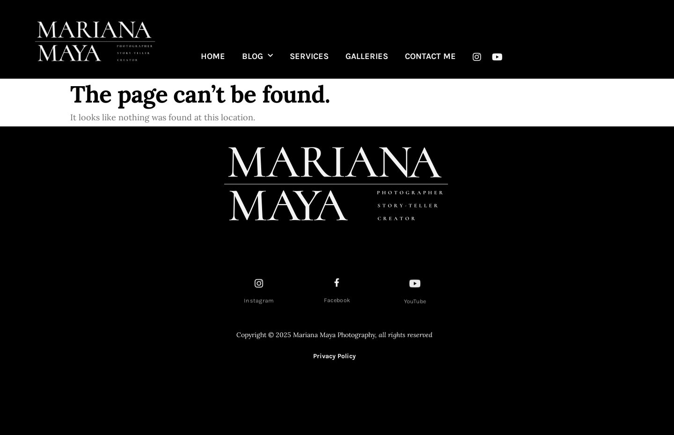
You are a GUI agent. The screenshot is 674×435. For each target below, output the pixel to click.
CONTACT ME (430, 56)
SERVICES (309, 56)
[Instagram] (259, 285)
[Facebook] (337, 284)
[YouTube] (415, 285)
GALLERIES (366, 56)
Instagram (259, 302)
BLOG (257, 56)
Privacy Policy (334, 356)
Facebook (337, 301)
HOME (213, 56)
